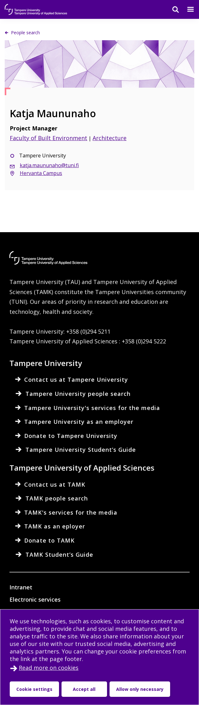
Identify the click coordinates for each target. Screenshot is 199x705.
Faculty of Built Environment (48, 138)
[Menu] (186, 9)
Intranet (20, 587)
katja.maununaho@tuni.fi (49, 165)
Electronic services (35, 599)
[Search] (171, 9)
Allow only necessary (140, 689)
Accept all (84, 689)
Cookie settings (34, 689)
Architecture (109, 138)
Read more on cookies (48, 667)
